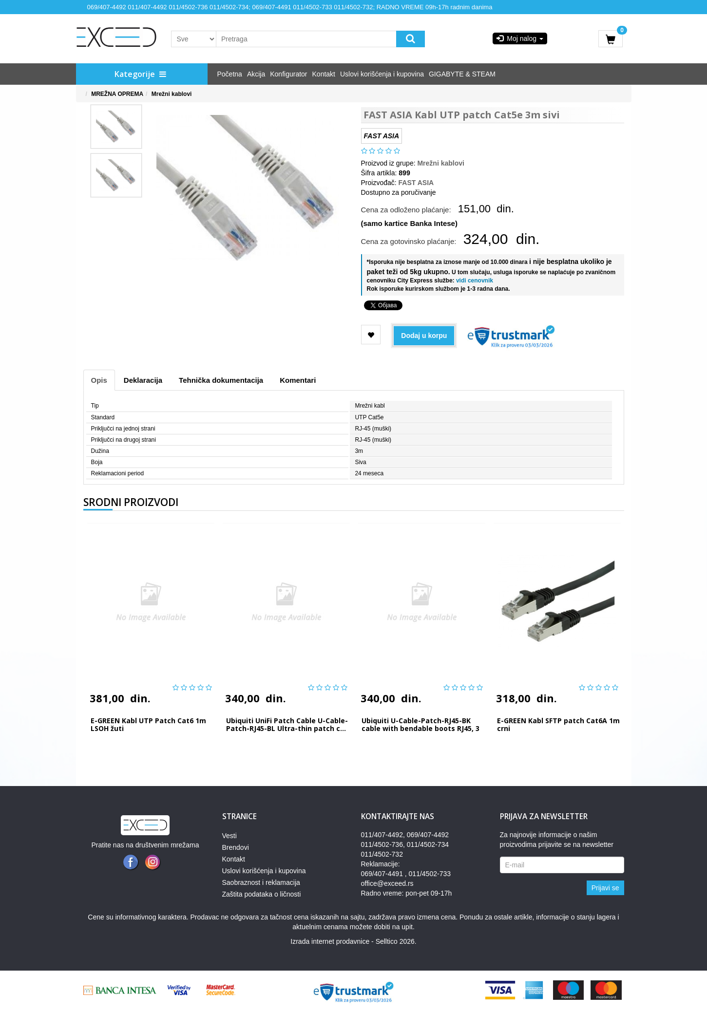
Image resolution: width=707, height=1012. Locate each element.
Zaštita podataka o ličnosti (261, 894)
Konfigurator (288, 74)
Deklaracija (143, 380)
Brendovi (235, 847)
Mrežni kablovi (172, 94)
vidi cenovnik (474, 280)
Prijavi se (605, 888)
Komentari (298, 380)
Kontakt (323, 74)
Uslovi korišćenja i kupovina (382, 74)
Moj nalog (520, 38)
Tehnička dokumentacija (221, 380)
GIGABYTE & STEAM (462, 74)
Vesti (229, 836)
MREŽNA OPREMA (117, 94)
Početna (229, 74)
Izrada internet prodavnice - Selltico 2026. (353, 941)
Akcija (256, 74)
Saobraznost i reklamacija (261, 882)
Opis (99, 380)
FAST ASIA (416, 183)
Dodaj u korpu (424, 335)
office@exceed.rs (387, 883)
